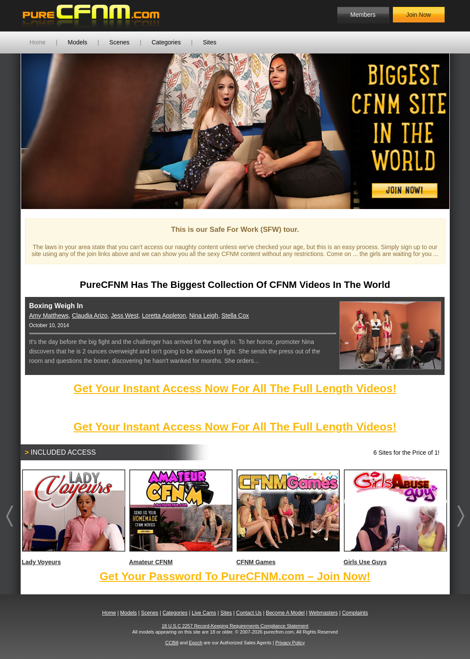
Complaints (355, 613)
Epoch (195, 642)
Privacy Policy (290, 642)
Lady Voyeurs (73, 517)
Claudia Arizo (90, 315)
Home (38, 42)
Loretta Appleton (164, 315)
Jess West (124, 315)
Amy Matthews (49, 315)
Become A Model (285, 613)
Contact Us (248, 613)
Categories (166, 42)
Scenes (119, 42)
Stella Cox (235, 315)
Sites (209, 42)
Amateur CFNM (180, 517)
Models (77, 42)
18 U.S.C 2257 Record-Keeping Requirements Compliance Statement (235, 625)
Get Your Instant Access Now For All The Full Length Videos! (235, 388)
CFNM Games (288, 517)
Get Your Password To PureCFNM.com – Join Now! (235, 576)
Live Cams (204, 613)
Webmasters (323, 613)
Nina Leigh (203, 315)
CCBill (172, 642)
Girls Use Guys (395, 517)
